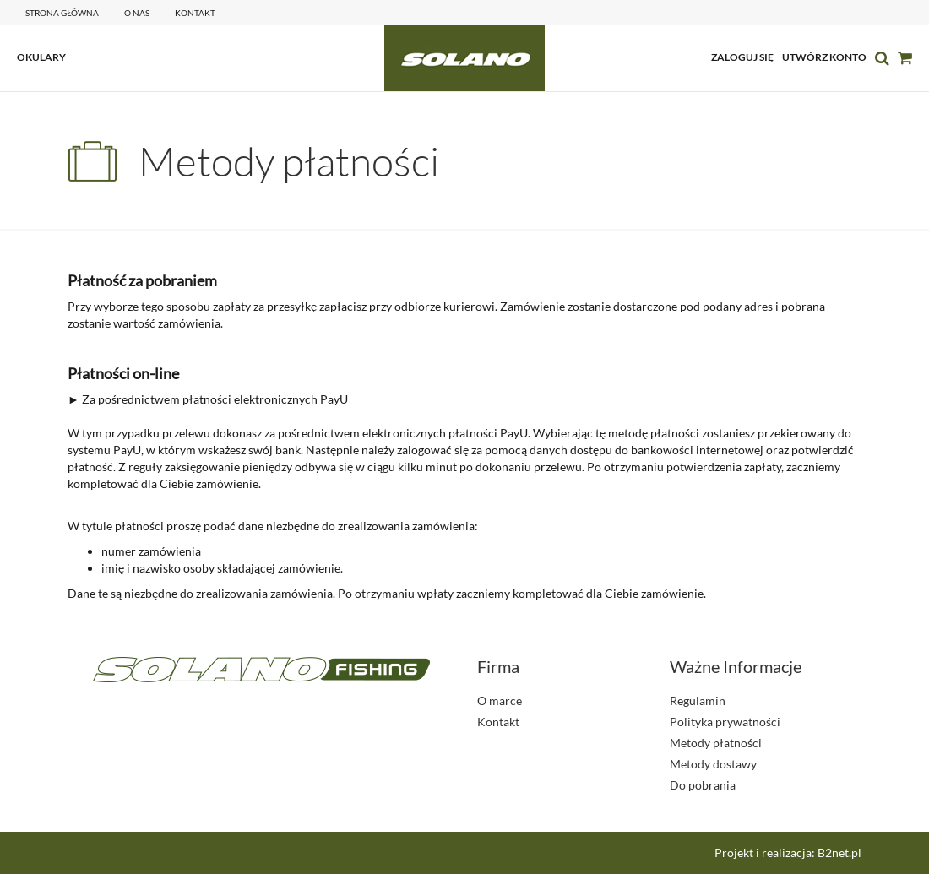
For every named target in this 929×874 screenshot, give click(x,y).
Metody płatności (716, 743)
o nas (136, 13)
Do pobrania (703, 785)
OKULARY (41, 57)
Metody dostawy (713, 764)
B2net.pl (839, 852)
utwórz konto (824, 57)
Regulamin (697, 700)
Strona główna (62, 13)
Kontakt (498, 721)
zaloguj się (742, 57)
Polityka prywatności (725, 721)
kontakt (195, 13)
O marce (499, 700)
